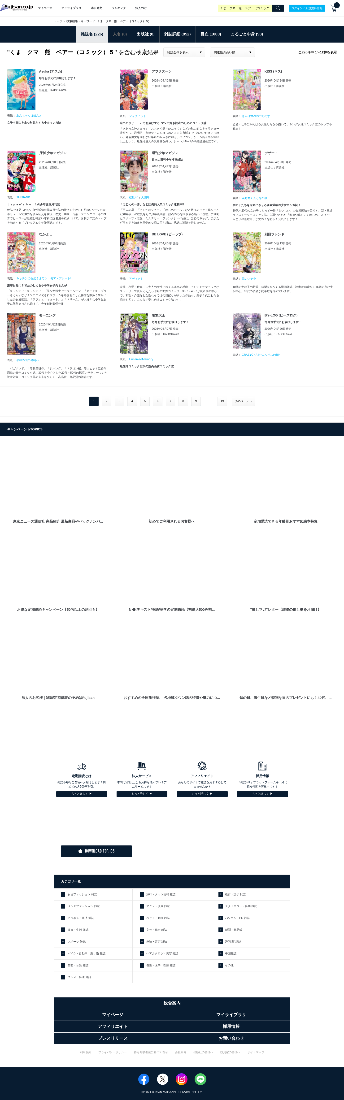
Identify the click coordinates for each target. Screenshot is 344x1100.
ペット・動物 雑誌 (158, 918)
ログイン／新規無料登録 (306, 8)
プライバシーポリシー (112, 1052)
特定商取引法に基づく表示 (151, 1052)
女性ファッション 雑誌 (82, 894)
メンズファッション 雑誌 (84, 906)
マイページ (45, 8)
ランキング (119, 8)
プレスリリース (113, 1038)
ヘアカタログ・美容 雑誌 (162, 953)
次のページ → (243, 401)
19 (222, 401)
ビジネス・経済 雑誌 (81, 918)
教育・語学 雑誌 (235, 894)
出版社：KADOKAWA (52, 90)
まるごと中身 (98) (247, 34)
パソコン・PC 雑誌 (237, 918)
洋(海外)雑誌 (233, 941)
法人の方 (141, 8)
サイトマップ (255, 1052)
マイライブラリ (71, 8)
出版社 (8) (146, 34)
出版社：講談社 (162, 86)
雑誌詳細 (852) (177, 34)
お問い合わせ (231, 1038)
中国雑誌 (230, 953)
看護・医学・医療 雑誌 (160, 965)
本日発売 (96, 8)
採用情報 (231, 1026)
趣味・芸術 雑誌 (156, 941)
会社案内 (180, 1052)
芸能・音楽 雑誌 (78, 965)
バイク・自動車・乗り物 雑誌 (86, 953)
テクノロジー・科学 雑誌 (241, 906)
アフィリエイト (113, 1026)
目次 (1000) (210, 34)
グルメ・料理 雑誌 (79, 977)
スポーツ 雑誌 (76, 941)
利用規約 (85, 1052)
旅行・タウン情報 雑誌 (160, 894)
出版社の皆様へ (203, 1052)
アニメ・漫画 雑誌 (158, 906)
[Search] (278, 8)
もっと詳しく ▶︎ (81, 793)
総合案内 (172, 1003)
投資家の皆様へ (230, 1052)
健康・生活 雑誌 (78, 929)
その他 (229, 965)
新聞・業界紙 (233, 929)
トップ (58, 21)
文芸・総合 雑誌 (156, 929)
